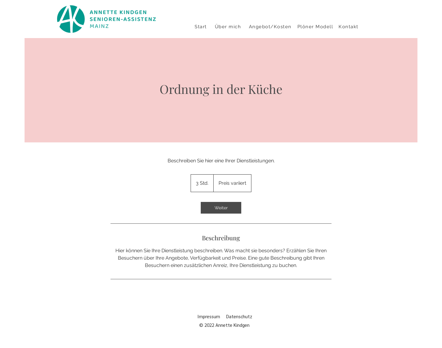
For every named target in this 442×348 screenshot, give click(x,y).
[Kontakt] (349, 27)
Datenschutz (240, 316)
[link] (221, 208)
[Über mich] (228, 27)
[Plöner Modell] (316, 27)
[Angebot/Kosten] (271, 27)
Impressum (208, 316)
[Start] (201, 27)
